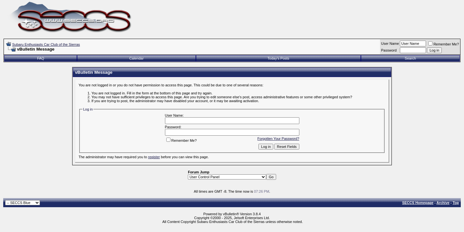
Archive (443, 203)
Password (389, 50)
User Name (390, 43)
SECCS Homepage (417, 203)
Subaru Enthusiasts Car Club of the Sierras (46, 44)
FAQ (40, 58)
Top (456, 203)
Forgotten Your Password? (278, 138)
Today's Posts (278, 58)
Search (410, 58)
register (154, 157)
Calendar (136, 58)
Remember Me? (443, 44)
